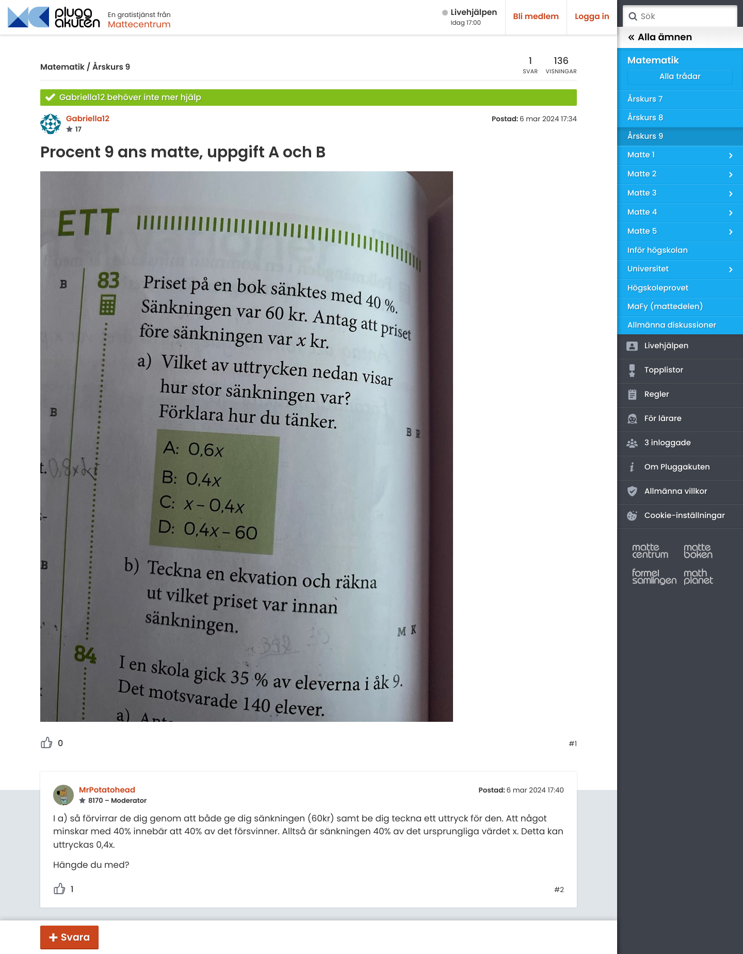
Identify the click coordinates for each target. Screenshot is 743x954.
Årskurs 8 (645, 117)
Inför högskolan (657, 250)
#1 (573, 744)
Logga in (592, 16)
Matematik (62, 67)
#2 (559, 890)
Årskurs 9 (111, 67)
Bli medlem (536, 16)
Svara (75, 937)
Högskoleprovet (657, 288)
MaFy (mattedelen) (665, 306)
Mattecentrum (139, 24)
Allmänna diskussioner (671, 325)
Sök (632, 16)
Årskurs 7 (645, 99)
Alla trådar (680, 76)
